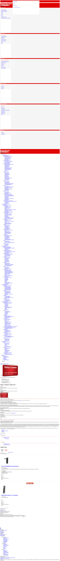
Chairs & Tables (15, 1)
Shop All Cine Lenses (8, 257)
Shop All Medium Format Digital (9, 164)
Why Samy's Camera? (6, 545)
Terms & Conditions (6, 558)
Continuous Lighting (3, 36)
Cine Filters (2, 64)
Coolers (14, 2)
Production (5, 347)
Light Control (5, 318)
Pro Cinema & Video (5, 539)
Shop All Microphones (8, 286)
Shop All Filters (7, 181)
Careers (4, 547)
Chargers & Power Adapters (8, 271)
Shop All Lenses (7, 172)
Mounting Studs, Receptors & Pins (9, 316)
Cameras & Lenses (2, 7)
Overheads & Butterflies (8, 325)
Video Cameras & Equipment (7, 247)
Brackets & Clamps (7, 231)
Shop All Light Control (8, 319)
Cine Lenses (2, 63)
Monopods (6, 280)
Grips (6, 170)
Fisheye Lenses (7, 176)
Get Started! (1, 391)
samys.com (20, 400)
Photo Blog (4, 538)
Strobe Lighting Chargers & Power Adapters (10, 209)
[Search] (8, 5)
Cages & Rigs (7, 283)
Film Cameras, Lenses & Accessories (8, 200)
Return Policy (5, 548)
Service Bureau (5, 540)
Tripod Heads (7, 279)
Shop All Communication (8, 353)
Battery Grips (7, 196)
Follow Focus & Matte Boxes (9, 272)
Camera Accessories (6, 193)
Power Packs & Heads (8, 207)
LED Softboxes (7, 227)
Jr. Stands (6, 313)
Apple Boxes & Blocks (8, 337)
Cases (6, 234)
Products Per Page (2, 508)
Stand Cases (7, 438)
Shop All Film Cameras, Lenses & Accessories (11, 201)
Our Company (2, 531)
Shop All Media (7, 191)
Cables (6, 230)
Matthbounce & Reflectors (8, 322)
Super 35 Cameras (7, 256)
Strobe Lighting (5, 205)
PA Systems (6, 293)
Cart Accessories (7, 340)
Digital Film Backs (7, 166)
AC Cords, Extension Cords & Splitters (10, 242)
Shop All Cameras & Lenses (7, 155)
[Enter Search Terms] (4, 5)
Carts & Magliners (7, 339)
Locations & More (4, 355)
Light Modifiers (3, 37)
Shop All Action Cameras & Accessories (10, 251)
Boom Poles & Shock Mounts (9, 275)
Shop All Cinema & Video (6, 246)
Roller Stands (7, 312)
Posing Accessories (7, 236)
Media (4, 266)
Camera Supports (3, 105)
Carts (2, 114)
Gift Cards (4, 358)
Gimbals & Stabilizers (8, 307)
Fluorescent (6, 215)
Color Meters (7, 244)
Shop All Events (7, 343)
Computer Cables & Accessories (9, 297)
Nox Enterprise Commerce (3, 530)
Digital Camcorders (7, 248)
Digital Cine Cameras (4, 62)
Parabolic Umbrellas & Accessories (9, 221)
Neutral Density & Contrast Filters (9, 183)
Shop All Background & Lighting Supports (10, 327)
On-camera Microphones (8, 287)
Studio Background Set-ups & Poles (9, 239)
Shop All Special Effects (8, 330)
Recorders (6, 294)
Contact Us (5, 357)
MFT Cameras (7, 159)
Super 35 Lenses (7, 261)
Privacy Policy (15, 516)
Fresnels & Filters (7, 222)
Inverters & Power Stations (8, 334)
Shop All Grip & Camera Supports (7, 302)
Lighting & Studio (2, 33)
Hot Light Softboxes (7, 226)
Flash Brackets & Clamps (8, 187)
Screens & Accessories (8, 300)
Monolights (6, 206)
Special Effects (3, 111)
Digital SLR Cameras (6, 160)
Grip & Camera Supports (5, 301)
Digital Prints (5, 551)
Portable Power (3, 112)
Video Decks (6, 249)
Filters (2, 13)
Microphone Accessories (8, 288)
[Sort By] (6, 453)
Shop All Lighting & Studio (7, 204)
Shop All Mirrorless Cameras (8, 156)
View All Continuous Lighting (9, 218)
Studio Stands (7, 238)
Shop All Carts (7, 338)
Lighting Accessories (3, 39)
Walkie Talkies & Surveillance (9, 354)
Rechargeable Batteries (8, 168)
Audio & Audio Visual (3, 83)
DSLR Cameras (7, 165)
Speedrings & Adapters (8, 228)
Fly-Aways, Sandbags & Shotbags (9, 336)
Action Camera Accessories (8, 252)
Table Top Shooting (7, 237)
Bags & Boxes (3, 113)
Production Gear (4, 341)
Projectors (2, 88)
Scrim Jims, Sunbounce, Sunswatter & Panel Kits (11, 326)
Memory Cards (7, 192)
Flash (2, 14)
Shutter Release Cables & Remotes (9, 198)
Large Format (7, 203)
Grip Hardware (5, 315)
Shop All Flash (7, 186)
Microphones (5, 285)
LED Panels (6, 213)
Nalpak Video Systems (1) (7, 444)
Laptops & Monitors (7, 296)
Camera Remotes (7, 197)
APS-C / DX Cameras (8, 157)
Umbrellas (6, 220)
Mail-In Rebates (5, 541)
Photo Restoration (5, 550)
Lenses (2, 12)
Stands (2, 106)
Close (7, 363)
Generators (6, 333)
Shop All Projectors (7, 299)
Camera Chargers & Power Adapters (9, 195)
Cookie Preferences (2, 557)
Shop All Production (7, 348)
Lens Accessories (7, 178)
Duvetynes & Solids (7, 323)
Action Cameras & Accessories (5, 61)
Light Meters (6, 245)
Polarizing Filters (7, 182)
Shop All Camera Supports (8, 277)
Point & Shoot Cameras (8, 158)
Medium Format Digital (4, 11)
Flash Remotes (7, 189)
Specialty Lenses (7, 177)
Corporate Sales (5, 546)
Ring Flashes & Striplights (8, 210)
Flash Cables (6, 188)
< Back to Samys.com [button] (4, 1)
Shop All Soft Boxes (7, 225)
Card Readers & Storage (8, 268)
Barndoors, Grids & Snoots (8, 223)
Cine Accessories (5, 269)
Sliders (6, 281)
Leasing (4, 553)
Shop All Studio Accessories (8, 235)
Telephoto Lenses (7, 174)
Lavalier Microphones (8, 292)
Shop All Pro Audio (7, 291)
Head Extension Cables (8, 241)
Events (2, 131)
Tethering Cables (7, 199)
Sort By (1, 453)
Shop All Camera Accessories (9, 194)
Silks (6, 320)
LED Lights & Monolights (8, 214)
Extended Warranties (5, 554)
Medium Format (7, 202)
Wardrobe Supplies (7, 350)
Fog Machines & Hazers (8, 331)
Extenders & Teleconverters (8, 167)
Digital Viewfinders (7, 169)
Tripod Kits (6, 304)
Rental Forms (2, 533)
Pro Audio (2, 86)
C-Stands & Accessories (8, 311)
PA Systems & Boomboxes (16, 7)
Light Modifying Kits (8, 321)
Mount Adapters (7, 179)
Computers (2, 87)
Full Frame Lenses (7, 258)
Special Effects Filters (8, 265)
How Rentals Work (2, 535)
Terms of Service (20, 516)
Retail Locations (5, 356)
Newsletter (4, 542)
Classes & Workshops (6, 537)
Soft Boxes (2, 38)
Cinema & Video (2, 58)
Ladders (6, 349)
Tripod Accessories (7, 282)
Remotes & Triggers (7, 233)
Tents (14, 4)
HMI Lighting (7, 216)
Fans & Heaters (15, 5)
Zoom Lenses (7, 175)
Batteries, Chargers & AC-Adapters (9, 217)
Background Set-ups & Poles (8, 328)
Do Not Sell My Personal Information (10, 557)
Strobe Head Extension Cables (9, 211)
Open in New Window (3, 363)
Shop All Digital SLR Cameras (9, 161)
